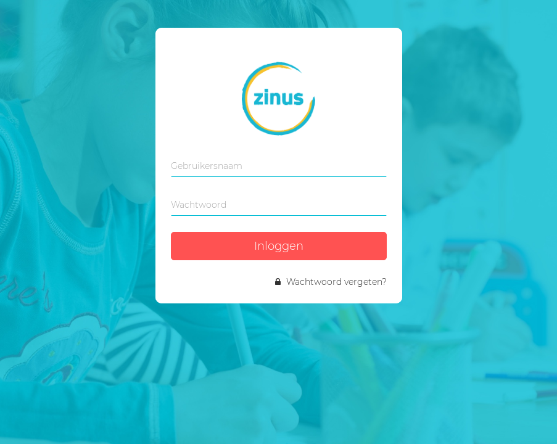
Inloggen (278, 246)
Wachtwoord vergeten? (331, 281)
